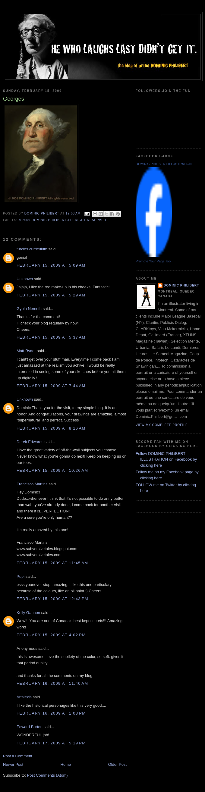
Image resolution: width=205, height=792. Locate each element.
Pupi (20, 576)
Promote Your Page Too (153, 261)
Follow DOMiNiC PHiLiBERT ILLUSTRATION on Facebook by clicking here (166, 459)
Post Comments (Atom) (47, 775)
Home (66, 764)
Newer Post (13, 764)
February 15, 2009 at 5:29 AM (51, 295)
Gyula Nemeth (29, 308)
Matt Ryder (26, 351)
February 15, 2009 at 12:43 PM (52, 598)
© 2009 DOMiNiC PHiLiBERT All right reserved (62, 220)
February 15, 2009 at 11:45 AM (52, 563)
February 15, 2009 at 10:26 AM (52, 470)
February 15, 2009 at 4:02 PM (51, 635)
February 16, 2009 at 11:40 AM (52, 683)
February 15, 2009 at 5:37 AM (51, 337)
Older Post (117, 764)
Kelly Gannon (28, 612)
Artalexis (24, 697)
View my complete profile (162, 425)
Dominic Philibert (181, 285)
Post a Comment (17, 756)
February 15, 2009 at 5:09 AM (51, 265)
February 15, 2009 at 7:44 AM (51, 385)
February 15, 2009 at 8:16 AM (51, 428)
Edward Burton (30, 727)
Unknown (25, 279)
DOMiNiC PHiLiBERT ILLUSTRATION (164, 164)
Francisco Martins (32, 484)
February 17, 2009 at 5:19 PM (51, 743)
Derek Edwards (30, 442)
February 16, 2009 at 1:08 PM (51, 713)
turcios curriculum (32, 249)
